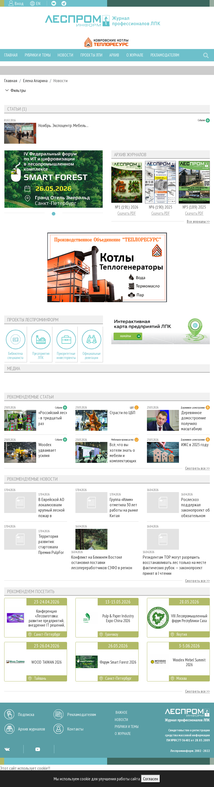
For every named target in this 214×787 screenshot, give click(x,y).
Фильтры (18, 90)
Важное (121, 712)
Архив (114, 55)
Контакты (75, 729)
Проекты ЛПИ (91, 55)
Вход (19, 3)
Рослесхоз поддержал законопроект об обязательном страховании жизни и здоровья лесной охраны (195, 507)
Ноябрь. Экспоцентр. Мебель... (63, 125)
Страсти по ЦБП (122, 412)
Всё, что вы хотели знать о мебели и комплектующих (123, 452)
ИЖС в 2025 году (194, 444)
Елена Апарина (35, 80)
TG (64, 3)
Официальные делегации (91, 355)
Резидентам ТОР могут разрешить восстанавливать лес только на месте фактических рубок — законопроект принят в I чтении (174, 564)
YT (37, 749)
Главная (11, 55)
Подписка (26, 714)
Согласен (150, 778)
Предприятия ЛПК (41, 355)
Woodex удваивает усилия (47, 450)
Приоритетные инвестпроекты (66, 355)
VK (53, 3)
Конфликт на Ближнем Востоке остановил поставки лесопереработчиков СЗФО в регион (101, 562)
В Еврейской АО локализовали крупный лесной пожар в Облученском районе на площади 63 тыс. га (52, 507)
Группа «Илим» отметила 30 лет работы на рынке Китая (124, 507)
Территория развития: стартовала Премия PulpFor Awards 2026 (51, 544)
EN (38, 3)
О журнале (134, 55)
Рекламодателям (165, 55)
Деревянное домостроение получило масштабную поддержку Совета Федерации (193, 420)
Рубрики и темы (38, 55)
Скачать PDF (126, 213)
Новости (65, 55)
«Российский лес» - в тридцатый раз (52, 418)
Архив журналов (31, 729)
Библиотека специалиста (15, 355)
